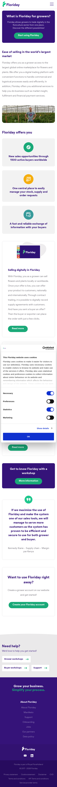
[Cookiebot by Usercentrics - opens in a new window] (42, 348)
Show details (43, 428)
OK (28, 436)
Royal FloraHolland (35, 764)
